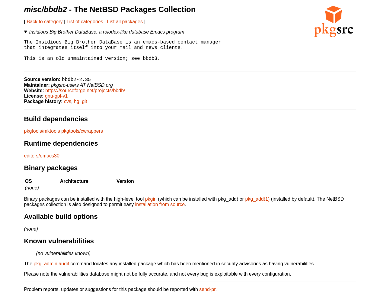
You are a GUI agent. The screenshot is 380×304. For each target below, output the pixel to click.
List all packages (125, 21)
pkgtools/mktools (42, 138)
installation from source (160, 211)
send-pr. (208, 296)
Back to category (44, 21)
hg (76, 108)
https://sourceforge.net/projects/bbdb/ (85, 97)
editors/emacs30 (41, 162)
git (84, 108)
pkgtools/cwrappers (82, 138)
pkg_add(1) (257, 206)
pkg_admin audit (51, 270)
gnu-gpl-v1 (56, 102)
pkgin (151, 206)
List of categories (85, 21)
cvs (67, 108)
